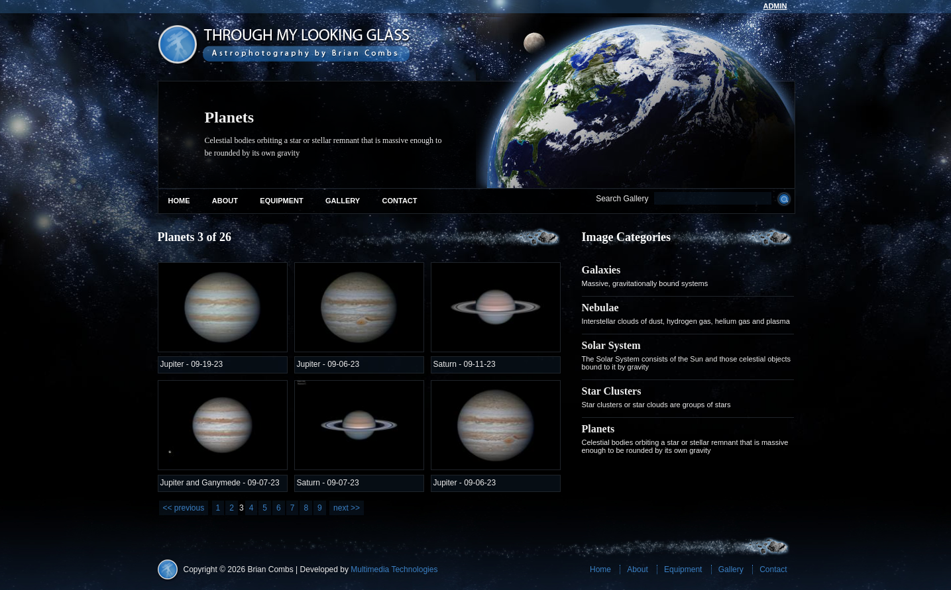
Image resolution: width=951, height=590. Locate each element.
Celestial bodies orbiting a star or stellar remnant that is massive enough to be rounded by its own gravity (685, 446)
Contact (400, 201)
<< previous (184, 508)
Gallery (342, 201)
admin (775, 6)
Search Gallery (622, 198)
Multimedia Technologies (394, 569)
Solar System (611, 345)
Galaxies (601, 269)
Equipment (281, 201)
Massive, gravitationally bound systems (645, 283)
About (225, 201)
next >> (346, 508)
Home (179, 201)
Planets (598, 428)
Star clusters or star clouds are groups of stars (656, 405)
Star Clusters (612, 391)
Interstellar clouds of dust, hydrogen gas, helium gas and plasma (686, 321)
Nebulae (600, 307)
